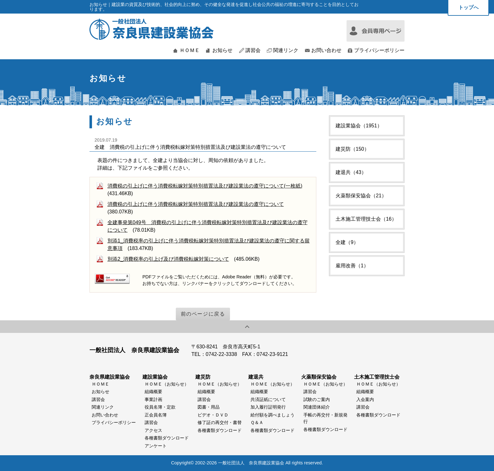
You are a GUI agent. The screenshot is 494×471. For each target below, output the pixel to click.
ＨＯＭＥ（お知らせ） (167, 384)
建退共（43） (351, 172)
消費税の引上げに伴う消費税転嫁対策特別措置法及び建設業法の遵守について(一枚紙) (204, 186)
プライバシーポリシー (379, 50)
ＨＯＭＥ (190, 50)
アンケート (156, 445)
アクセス (153, 430)
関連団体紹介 (316, 407)
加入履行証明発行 (268, 407)
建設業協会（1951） (359, 125)
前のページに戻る (203, 314)
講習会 (253, 50)
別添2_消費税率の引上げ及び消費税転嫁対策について (168, 259)
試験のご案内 (316, 399)
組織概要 (153, 391)
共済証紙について (268, 399)
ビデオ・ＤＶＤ (213, 414)
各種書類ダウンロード (167, 437)
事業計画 (153, 399)
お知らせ (222, 50)
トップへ (468, 7)
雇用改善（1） (352, 265)
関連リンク (285, 50)
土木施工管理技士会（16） (366, 219)
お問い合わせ (326, 50)
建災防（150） (352, 149)
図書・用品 (209, 407)
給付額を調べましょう (272, 414)
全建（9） (347, 242)
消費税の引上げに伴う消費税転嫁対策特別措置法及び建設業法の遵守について (195, 204)
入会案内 (365, 399)
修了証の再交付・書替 (220, 422)
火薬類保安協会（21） (361, 195)
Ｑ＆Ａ (256, 422)
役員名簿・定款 (160, 407)
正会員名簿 (156, 414)
